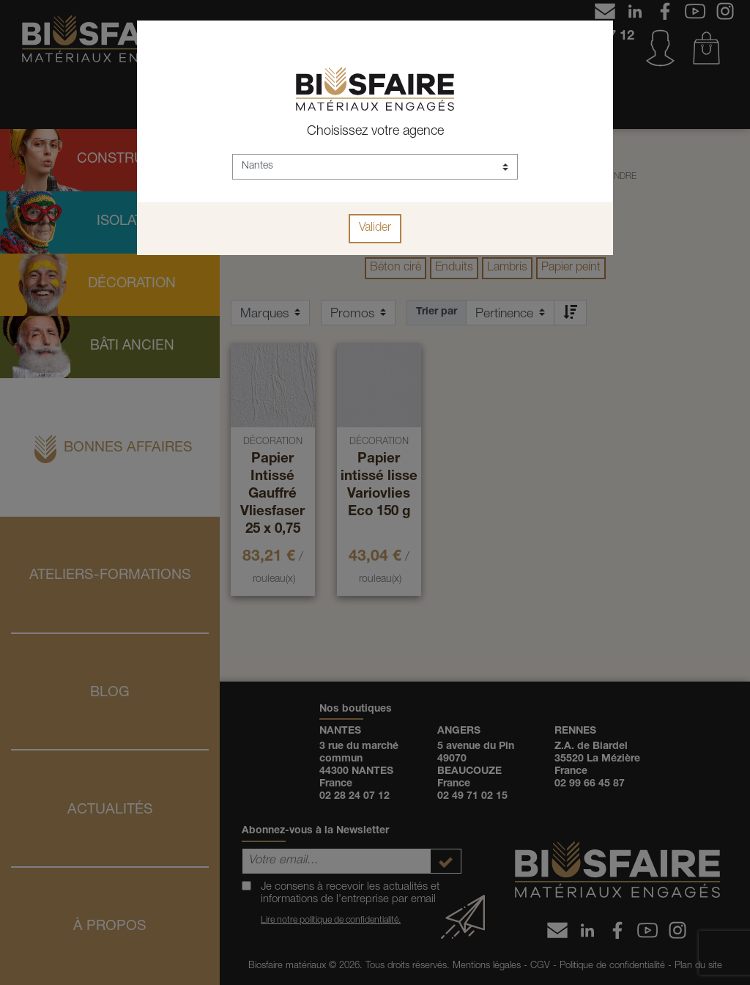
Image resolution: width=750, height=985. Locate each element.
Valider (375, 229)
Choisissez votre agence (375, 132)
